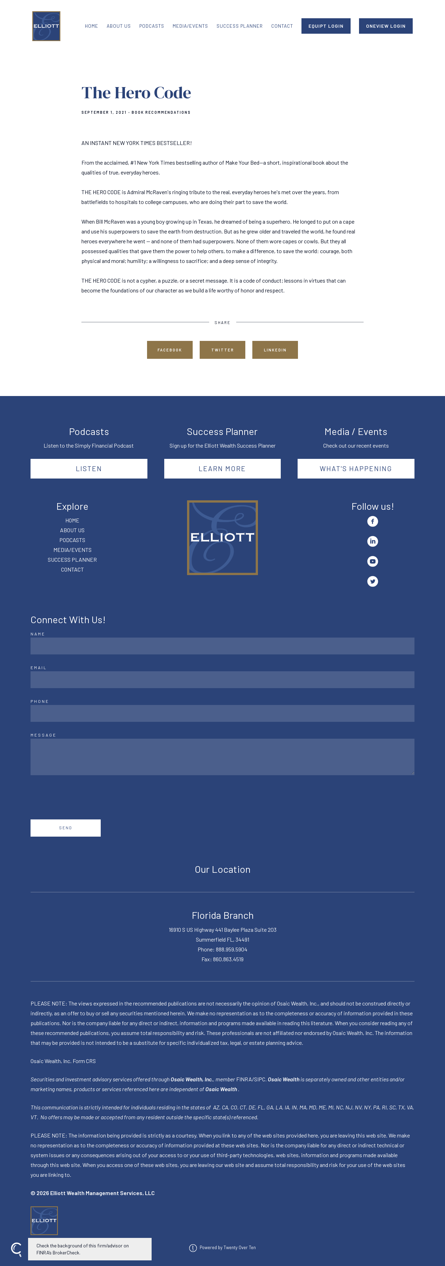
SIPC (259, 1079)
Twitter (222, 350)
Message (44, 734)
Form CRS (84, 1060)
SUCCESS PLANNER (240, 26)
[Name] (222, 646)
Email (39, 667)
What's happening (356, 468)
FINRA (244, 1079)
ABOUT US (119, 26)
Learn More (222, 468)
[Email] (222, 679)
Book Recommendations (161, 112)
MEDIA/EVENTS (190, 26)
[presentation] (84, 797)
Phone (40, 701)
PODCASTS (151, 26)
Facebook (170, 350)
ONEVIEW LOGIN (386, 26)
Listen (89, 468)
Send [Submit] (65, 827)
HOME (91, 26)
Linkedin (275, 350)
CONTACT (282, 26)
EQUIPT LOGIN (326, 26)
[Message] (222, 757)
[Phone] (222, 713)
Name (38, 633)
